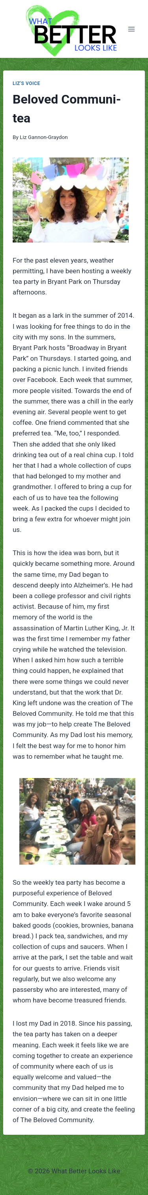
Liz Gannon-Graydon (44, 137)
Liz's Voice (26, 83)
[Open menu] (131, 29)
